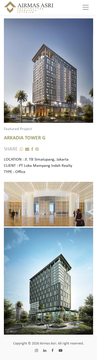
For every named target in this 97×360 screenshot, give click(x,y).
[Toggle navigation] (85, 7)
